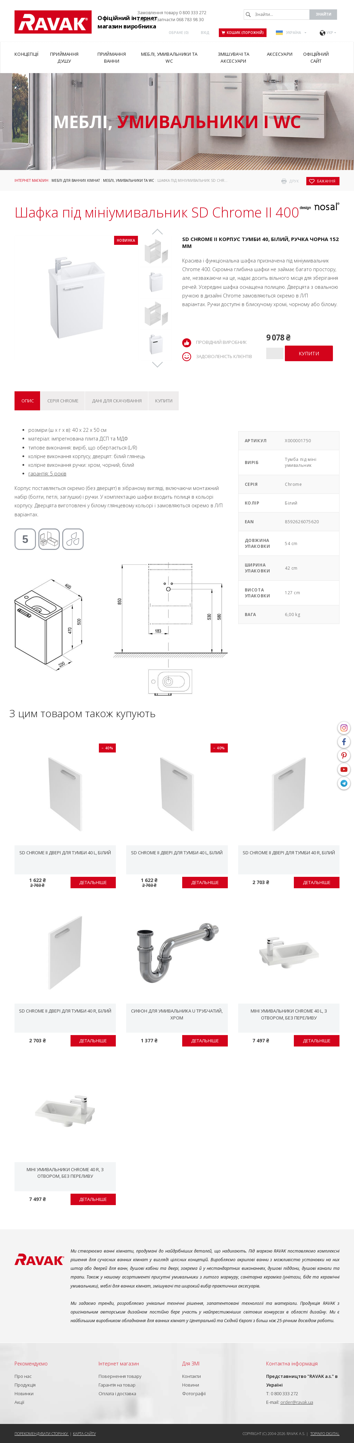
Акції (19, 1402)
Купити (164, 401)
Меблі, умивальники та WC (128, 180)
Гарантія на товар (117, 1385)
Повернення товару (120, 1376)
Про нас (23, 1376)
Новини (190, 1385)
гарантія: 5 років (47, 473)
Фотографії (194, 1393)
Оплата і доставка (117, 1393)
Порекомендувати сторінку (42, 1433)
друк (294, 181)
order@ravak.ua (296, 1402)
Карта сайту (84, 1433)
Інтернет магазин (31, 180)
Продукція (25, 1385)
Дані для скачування (117, 401)
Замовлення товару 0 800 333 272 (171, 13)
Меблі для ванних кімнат (76, 180)
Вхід (205, 32)
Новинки (24, 1393)
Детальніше (93, 882)
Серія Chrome (62, 401)
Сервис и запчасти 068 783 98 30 (170, 20)
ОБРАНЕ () (179, 32)
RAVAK (53, 22)
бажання (326, 181)
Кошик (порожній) (243, 32)
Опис (27, 401)
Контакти (191, 1376)
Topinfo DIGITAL (324, 1433)
